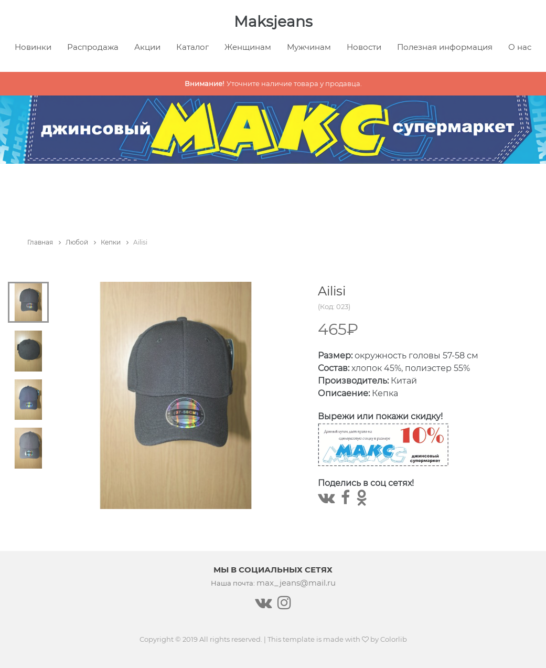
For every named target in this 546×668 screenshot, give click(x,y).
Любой (81, 242)
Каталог (192, 47)
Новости (364, 47)
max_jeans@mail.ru (296, 583)
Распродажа (93, 47)
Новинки (33, 47)
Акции (147, 47)
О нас (519, 47)
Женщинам (247, 47)
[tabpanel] (176, 395)
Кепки (115, 242)
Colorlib (393, 639)
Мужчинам (309, 47)
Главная (44, 242)
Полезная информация (445, 47)
